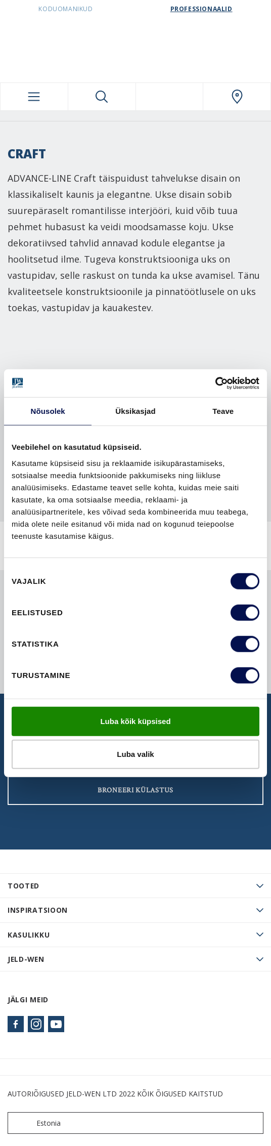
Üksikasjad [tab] (135, 411)
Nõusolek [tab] (48, 411)
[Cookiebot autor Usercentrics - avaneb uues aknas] (215, 383)
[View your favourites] (170, 96)
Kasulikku (29, 935)
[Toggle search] (102, 96)
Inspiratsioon (38, 910)
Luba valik (135, 754)
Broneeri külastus (135, 790)
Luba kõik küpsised (135, 720)
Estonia (36, 1123)
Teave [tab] (223, 411)
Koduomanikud (65, 9)
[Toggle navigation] (34, 96)
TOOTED (23, 885)
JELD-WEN (26, 959)
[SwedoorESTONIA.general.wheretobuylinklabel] (237, 96)
